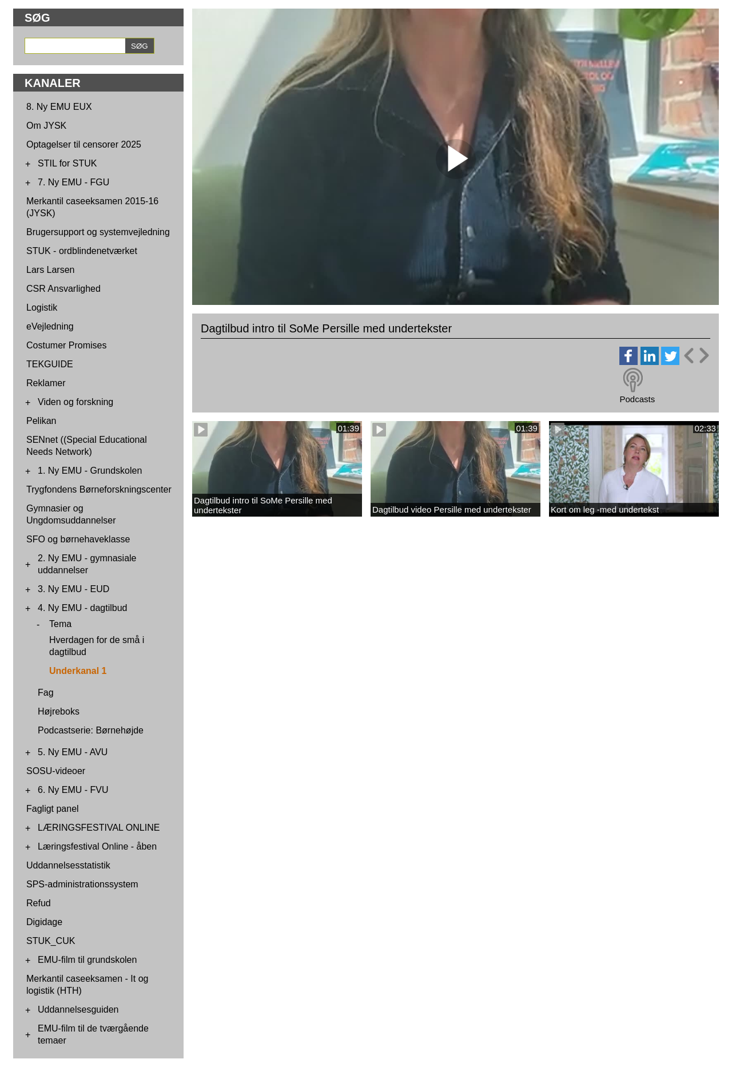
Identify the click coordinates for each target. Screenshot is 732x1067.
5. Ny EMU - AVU (73, 752)
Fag (46, 692)
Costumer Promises (66, 345)
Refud (38, 903)
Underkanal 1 (77, 671)
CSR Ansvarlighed (63, 288)
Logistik (41, 307)
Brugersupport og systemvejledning (98, 232)
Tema (60, 624)
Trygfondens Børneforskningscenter (99, 489)
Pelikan (41, 421)
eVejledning (50, 326)
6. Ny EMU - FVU (73, 790)
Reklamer (45, 383)
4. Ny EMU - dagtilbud (83, 608)
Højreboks (58, 711)
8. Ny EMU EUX (59, 107)
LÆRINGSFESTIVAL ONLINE (99, 827)
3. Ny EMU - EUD (73, 589)
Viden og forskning (75, 402)
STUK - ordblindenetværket (81, 251)
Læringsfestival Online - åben (97, 846)
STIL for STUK (67, 163)
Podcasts (637, 399)
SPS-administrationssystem (82, 884)
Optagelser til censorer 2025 (83, 144)
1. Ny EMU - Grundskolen (90, 470)
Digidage (44, 922)
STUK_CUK (50, 941)
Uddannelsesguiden (78, 1009)
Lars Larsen (50, 270)
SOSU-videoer (55, 771)
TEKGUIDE (49, 364)
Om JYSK (46, 125)
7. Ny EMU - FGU (73, 182)
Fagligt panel (52, 809)
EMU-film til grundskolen (87, 960)
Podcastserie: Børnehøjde (91, 730)
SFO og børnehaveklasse (78, 539)
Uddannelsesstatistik (68, 865)
